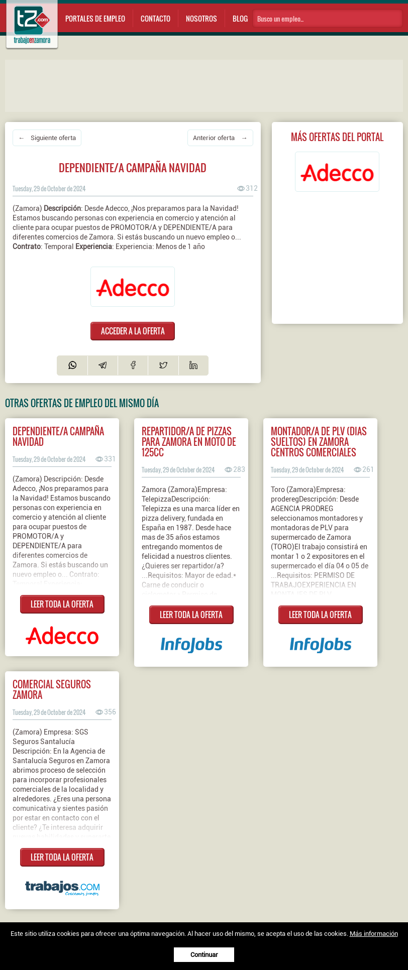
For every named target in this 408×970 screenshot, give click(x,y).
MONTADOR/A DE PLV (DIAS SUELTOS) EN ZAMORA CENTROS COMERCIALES (319, 441)
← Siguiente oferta (47, 138)
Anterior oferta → (220, 138)
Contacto (155, 18)
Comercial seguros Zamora (52, 689)
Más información (374, 933)
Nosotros (201, 18)
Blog (240, 18)
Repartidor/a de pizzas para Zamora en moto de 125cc (189, 441)
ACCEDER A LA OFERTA (133, 330)
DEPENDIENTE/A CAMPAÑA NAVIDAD (58, 436)
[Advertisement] (206, 85)
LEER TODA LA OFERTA (62, 604)
